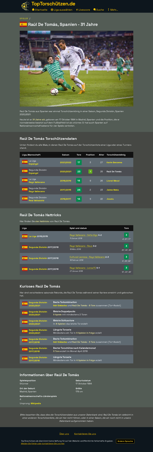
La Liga (38, 236)
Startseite (39, 9)
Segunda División (43, 247)
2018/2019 (65, 180)
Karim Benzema (114, 162)
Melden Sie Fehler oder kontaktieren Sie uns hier (42, 443)
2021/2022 (65, 162)
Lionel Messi (113, 180)
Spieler (24, 18)
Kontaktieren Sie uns (85, 433)
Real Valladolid (36, 200)
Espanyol (33, 163)
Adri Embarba (60, 305)
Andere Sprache (125, 441)
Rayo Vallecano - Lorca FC (83, 267)
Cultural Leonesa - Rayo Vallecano (87, 257)
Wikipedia (36, 403)
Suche (98, 9)
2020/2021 (65, 171)
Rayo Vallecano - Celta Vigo (84, 235)
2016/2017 (65, 199)
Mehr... (112, 9)
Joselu (110, 199)
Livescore (83, 9)
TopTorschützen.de (53, 3)
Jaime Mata (113, 189)
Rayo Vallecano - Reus (81, 246)
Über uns (64, 433)
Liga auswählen (61, 9)
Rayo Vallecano (37, 182)
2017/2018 (65, 189)
